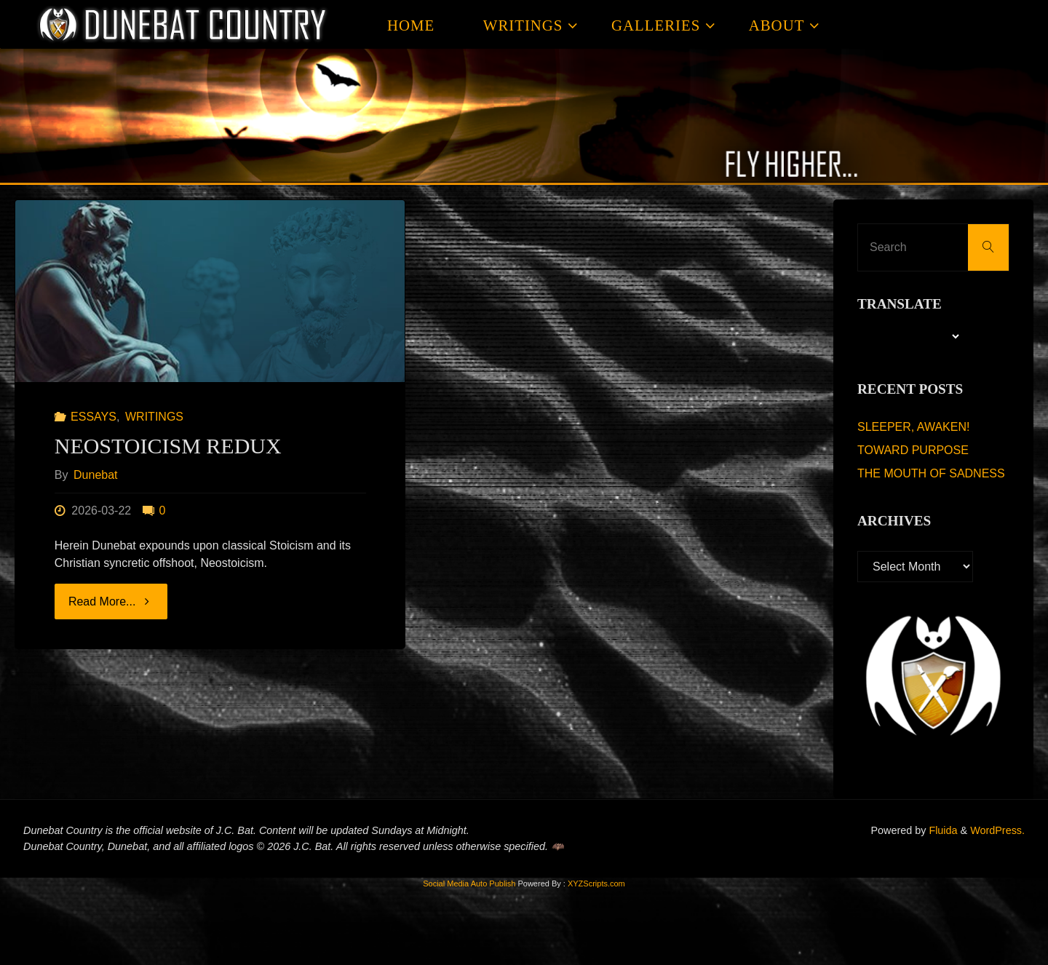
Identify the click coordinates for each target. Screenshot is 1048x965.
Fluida (941, 830)
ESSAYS (93, 416)
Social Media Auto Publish (469, 883)
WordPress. (997, 830)
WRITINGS (154, 416)
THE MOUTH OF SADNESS (931, 473)
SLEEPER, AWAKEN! (913, 427)
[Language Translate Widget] (909, 336)
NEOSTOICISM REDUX (168, 446)
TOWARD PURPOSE (913, 450)
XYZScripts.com (596, 883)
